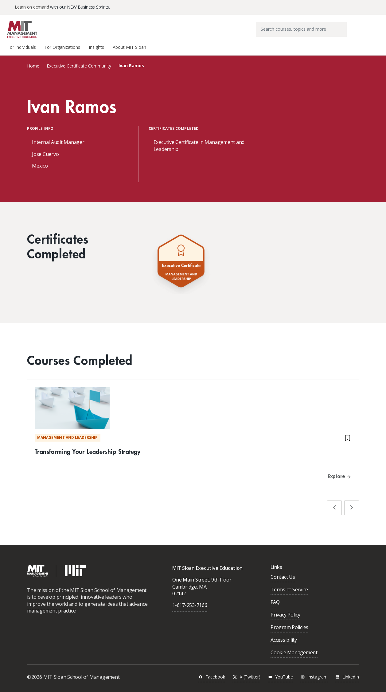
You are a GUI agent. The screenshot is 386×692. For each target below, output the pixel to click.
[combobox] (301, 29)
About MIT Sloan (129, 47)
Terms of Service (289, 590)
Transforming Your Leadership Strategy (88, 451)
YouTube (280, 677)
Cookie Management (294, 653)
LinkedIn (347, 677)
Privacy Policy (285, 615)
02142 (179, 593)
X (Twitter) (246, 677)
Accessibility (284, 640)
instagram (314, 677)
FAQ (275, 602)
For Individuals (21, 47)
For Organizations (62, 47)
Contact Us (283, 577)
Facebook (211, 677)
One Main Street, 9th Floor (202, 579)
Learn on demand (32, 7)
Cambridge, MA (189, 586)
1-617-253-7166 (189, 605)
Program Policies (289, 628)
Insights (96, 47)
